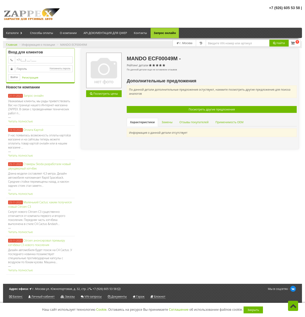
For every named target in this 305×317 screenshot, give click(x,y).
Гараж (139, 296)
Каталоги (14, 33)
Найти (279, 43)
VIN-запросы (91, 296)
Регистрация (30, 77)
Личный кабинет (41, 296)
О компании (68, 33)
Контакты (140, 33)
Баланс (15, 296)
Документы (117, 296)
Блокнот (158, 296)
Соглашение (178, 309)
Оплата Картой (33, 130)
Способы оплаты (41, 33)
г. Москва (184, 43)
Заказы (68, 296)
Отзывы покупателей (193, 122)
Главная (11, 45)
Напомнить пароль (60, 68)
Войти (14, 77)
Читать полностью (20, 121)
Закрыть (253, 310)
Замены (167, 122)
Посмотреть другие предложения (212, 109)
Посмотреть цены (104, 93)
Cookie (101, 309)
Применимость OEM (229, 122)
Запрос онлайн (165, 33)
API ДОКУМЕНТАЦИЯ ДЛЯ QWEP (105, 33)
